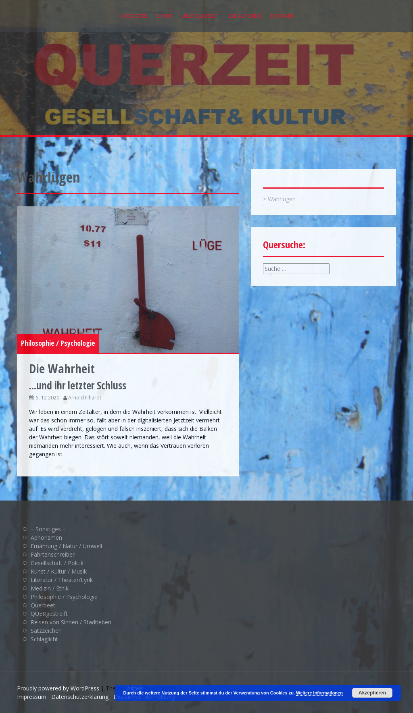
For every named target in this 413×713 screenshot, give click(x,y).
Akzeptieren (372, 693)
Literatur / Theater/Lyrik (62, 580)
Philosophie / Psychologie (58, 343)
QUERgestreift (49, 613)
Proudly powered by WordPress (58, 688)
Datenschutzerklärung (79, 697)
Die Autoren (245, 15)
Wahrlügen (282, 199)
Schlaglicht (44, 639)
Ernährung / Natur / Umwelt (67, 546)
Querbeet (43, 605)
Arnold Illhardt (84, 397)
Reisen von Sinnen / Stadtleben (71, 622)
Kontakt (282, 15)
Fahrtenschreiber (53, 554)
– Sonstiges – (48, 529)
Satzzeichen (46, 630)
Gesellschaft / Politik (57, 563)
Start (164, 15)
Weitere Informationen (319, 692)
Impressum (31, 697)
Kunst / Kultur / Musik (59, 571)
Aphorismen (46, 537)
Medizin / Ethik (50, 588)
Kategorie (133, 15)
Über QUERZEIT (200, 15)
